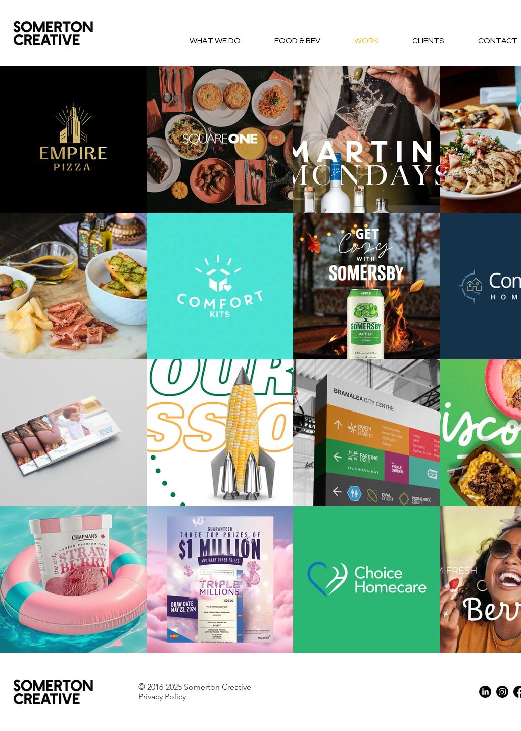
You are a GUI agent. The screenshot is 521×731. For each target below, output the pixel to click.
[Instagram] (502, 692)
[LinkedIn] (485, 692)
